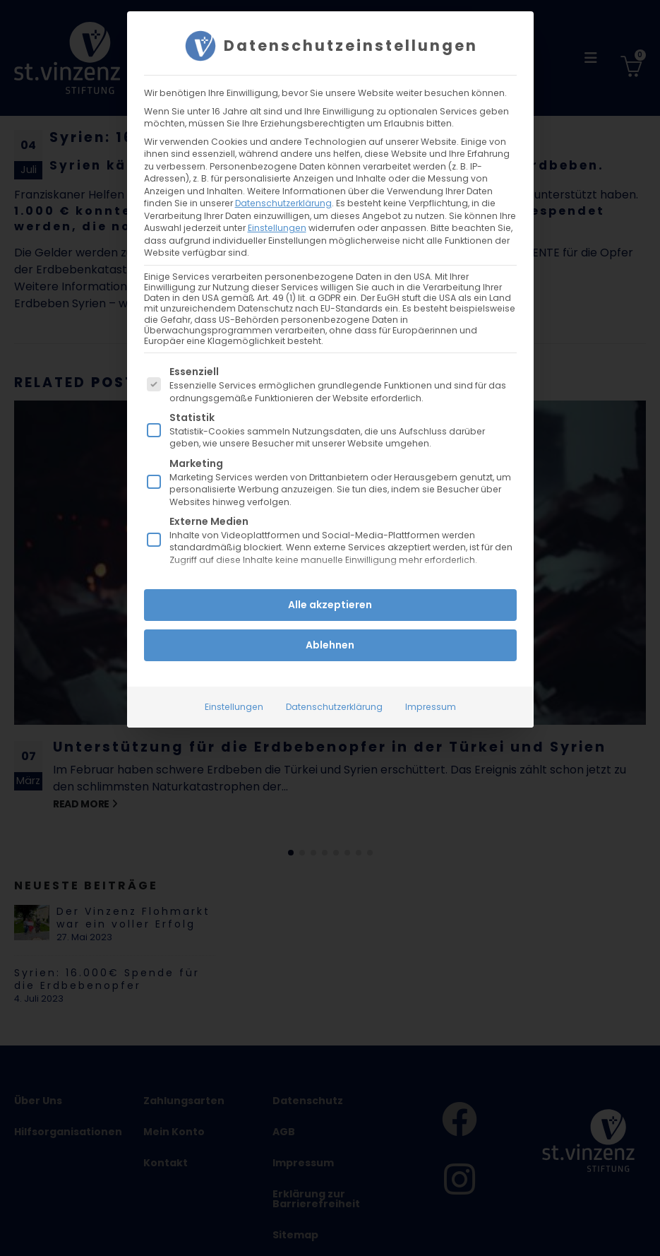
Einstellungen (234, 707)
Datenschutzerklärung (283, 202)
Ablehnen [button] (330, 645)
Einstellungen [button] (277, 227)
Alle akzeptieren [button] (330, 605)
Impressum (430, 707)
